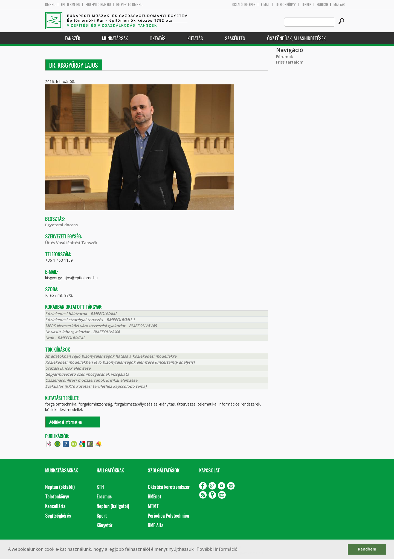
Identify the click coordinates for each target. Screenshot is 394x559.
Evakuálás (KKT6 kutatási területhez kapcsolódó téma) (95, 386)
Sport (102, 515)
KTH (100, 486)
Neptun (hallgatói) (113, 506)
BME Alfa (155, 525)
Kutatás (195, 38)
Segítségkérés (58, 515)
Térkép (306, 4)
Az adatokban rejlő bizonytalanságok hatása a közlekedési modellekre (110, 356)
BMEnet (154, 496)
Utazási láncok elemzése (68, 368)
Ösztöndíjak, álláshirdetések (296, 38)
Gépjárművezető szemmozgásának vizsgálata (87, 374)
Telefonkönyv (285, 4)
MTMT (153, 506)
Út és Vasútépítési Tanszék (71, 242)
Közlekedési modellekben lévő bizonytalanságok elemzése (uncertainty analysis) (120, 362)
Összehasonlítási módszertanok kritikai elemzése (91, 380)
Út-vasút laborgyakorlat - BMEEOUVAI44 (82, 331)
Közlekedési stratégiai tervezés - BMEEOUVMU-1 (90, 319)
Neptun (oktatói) (59, 486)
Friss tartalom (289, 62)
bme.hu (50, 4)
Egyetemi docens (61, 224)
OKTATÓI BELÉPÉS (244, 4)
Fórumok (284, 56)
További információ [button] (216, 549)
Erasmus (104, 496)
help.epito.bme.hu (129, 4)
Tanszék (72, 38)
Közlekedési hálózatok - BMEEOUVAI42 (81, 313)
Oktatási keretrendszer (169, 486)
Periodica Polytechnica (168, 515)
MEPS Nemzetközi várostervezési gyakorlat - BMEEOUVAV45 (101, 325)
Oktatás (158, 38)
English (322, 4)
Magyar (339, 4)
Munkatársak (115, 38)
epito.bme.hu (70, 4)
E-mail (265, 4)
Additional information (65, 422)
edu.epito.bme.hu (98, 4)
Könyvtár (104, 525)
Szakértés (235, 38)
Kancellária (55, 506)
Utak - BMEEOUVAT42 (65, 337)
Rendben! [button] (367, 549)
